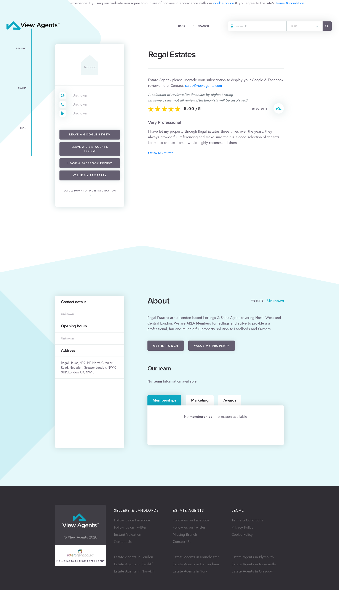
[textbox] (305, 24)
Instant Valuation (127, 534)
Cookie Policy (242, 534)
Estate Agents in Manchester (196, 557)
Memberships (164, 400)
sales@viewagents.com (203, 85)
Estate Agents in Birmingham (196, 564)
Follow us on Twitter (130, 527)
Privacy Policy (242, 527)
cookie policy (223, 3)
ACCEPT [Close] (8, 12)
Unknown (79, 95)
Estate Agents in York (190, 571)
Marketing (199, 400)
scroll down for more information (90, 191)
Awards (229, 400)
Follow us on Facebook (132, 520)
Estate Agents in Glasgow (252, 571)
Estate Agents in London (133, 557)
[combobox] (305, 26)
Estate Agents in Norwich (134, 571)
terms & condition (290, 3)
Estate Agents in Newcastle (254, 564)
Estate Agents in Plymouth (253, 557)
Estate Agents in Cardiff (133, 564)
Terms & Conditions (247, 520)
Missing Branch (185, 534)
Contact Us (123, 541)
